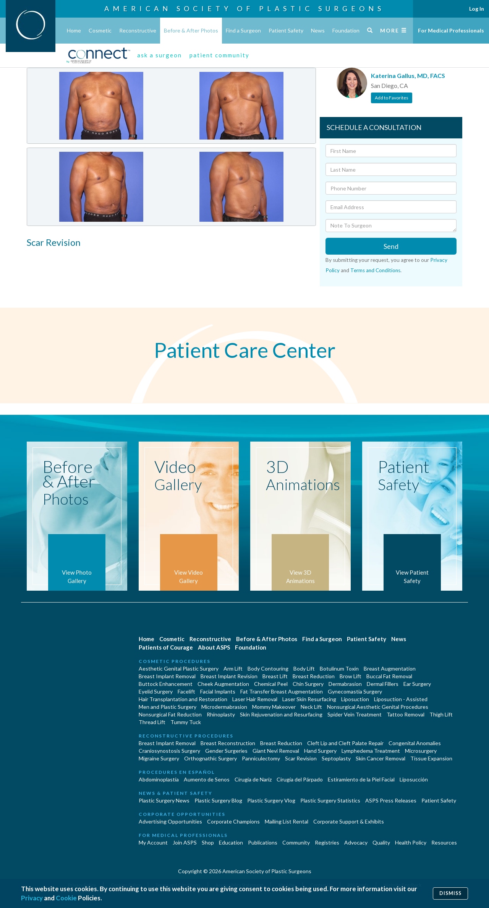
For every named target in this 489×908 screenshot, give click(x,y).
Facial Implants (217, 691)
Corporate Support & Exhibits (348, 821)
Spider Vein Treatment (354, 714)
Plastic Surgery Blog (218, 800)
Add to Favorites (391, 98)
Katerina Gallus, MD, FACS (408, 75)
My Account (153, 842)
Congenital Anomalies (415, 743)
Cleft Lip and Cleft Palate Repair (345, 743)
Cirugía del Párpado (300, 779)
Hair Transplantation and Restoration (183, 699)
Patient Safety (286, 30)
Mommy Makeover (274, 706)
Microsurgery (421, 750)
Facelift (186, 691)
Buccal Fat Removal (389, 676)
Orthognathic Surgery (210, 758)
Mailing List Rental (286, 821)
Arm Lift (233, 668)
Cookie (66, 898)
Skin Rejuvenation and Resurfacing (281, 714)
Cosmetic (100, 30)
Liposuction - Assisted (400, 699)
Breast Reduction (314, 676)
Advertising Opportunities (170, 821)
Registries (327, 842)
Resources (444, 842)
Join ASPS (185, 842)
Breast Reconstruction (228, 743)
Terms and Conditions (375, 270)
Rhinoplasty (221, 714)
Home (74, 30)
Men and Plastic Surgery (167, 706)
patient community (219, 55)
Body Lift (304, 668)
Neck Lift (311, 706)
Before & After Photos (191, 30)
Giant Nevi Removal (276, 750)
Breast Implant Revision (229, 676)
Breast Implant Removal (167, 676)
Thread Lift (152, 722)
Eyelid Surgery (156, 691)
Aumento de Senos (207, 779)
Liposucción (414, 779)
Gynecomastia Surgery (355, 691)
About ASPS (214, 647)
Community (296, 842)
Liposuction (355, 699)
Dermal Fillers (382, 684)
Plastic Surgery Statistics (330, 800)
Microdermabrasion (224, 706)
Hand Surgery (320, 750)
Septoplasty (336, 758)
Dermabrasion (345, 684)
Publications (262, 842)
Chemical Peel (271, 684)
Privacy (32, 898)
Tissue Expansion (431, 758)
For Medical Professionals (451, 30)
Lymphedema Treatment (371, 750)
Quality (381, 842)
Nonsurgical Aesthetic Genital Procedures (377, 706)
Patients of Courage (166, 647)
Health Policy (410, 842)
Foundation (345, 30)
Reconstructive (137, 30)
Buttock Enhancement (166, 684)
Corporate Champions (233, 821)
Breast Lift (275, 676)
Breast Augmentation (390, 668)
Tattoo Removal (405, 714)
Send (391, 246)
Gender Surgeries (226, 750)
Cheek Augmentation (223, 684)
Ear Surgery (417, 684)
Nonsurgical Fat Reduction (170, 714)
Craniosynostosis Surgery (169, 750)
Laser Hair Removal (254, 699)
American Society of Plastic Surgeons (244, 8)
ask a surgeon (159, 55)
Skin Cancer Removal (380, 758)
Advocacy (356, 842)
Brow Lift (350, 676)
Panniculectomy (261, 758)
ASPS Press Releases (390, 800)
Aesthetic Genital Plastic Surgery (179, 668)
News (318, 30)
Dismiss (450, 893)
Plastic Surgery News (164, 800)
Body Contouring (268, 668)
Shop (208, 842)
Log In (476, 8)
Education (231, 842)
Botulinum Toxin (339, 668)
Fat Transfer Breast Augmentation (281, 691)
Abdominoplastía (159, 779)
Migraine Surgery (159, 758)
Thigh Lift (441, 714)
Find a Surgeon (243, 30)
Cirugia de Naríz (253, 779)
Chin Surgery (308, 684)
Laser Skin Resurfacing (309, 699)
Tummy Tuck (185, 722)
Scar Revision (301, 758)
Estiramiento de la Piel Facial (361, 779)
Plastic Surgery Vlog (271, 800)
